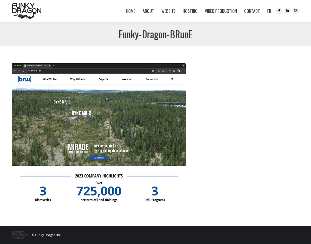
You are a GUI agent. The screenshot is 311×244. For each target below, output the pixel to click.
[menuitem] (268, 11)
